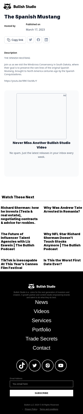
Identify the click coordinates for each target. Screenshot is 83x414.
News (41, 302)
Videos (41, 311)
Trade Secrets (41, 339)
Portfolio (41, 329)
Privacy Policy (31, 409)
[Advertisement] (41, 117)
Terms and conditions (49, 409)
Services (41, 320)
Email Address (16, 378)
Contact (41, 348)
